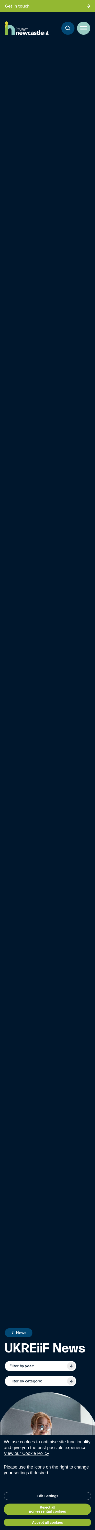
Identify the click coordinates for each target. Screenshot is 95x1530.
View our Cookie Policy (26, 1456)
